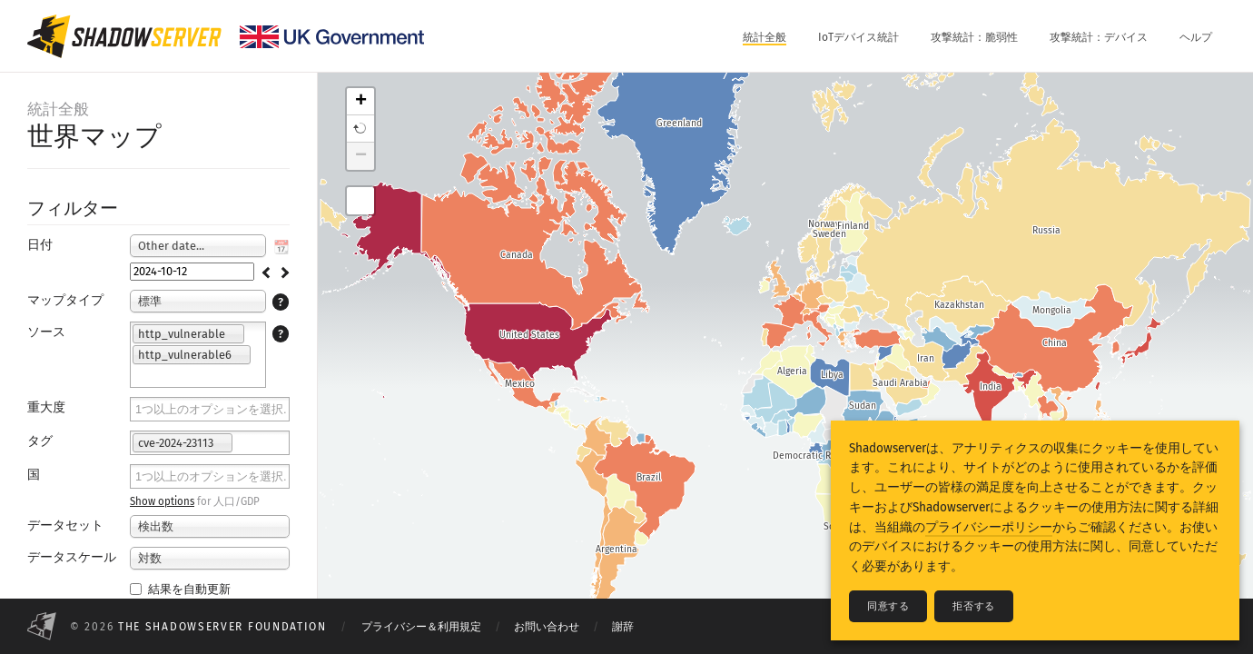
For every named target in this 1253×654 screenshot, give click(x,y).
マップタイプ (65, 300)
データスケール (71, 557)
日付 (40, 245)
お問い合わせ (546, 626)
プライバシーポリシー (988, 527)
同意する (888, 606)
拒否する (973, 606)
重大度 (46, 407)
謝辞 (623, 626)
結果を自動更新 (180, 589)
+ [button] (361, 101)
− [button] (361, 156)
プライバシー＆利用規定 (421, 626)
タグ (40, 441)
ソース (46, 332)
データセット (65, 525)
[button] (360, 129)
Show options (162, 501)
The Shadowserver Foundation (222, 626)
